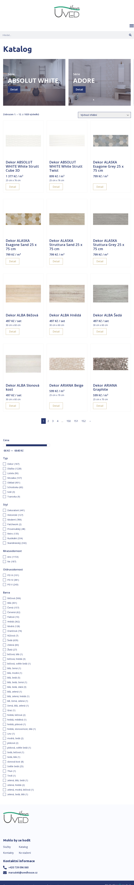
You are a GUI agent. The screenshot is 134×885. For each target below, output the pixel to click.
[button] (131, 25)
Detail (14, 89)
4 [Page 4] (57, 421)
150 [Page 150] (68, 421)
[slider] (4, 445)
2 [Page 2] (48, 421)
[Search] (130, 35)
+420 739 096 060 (18, 867)
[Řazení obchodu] (104, 115)
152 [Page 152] (83, 421)
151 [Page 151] (76, 421)
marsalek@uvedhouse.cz (23, 872)
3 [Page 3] (53, 421)
